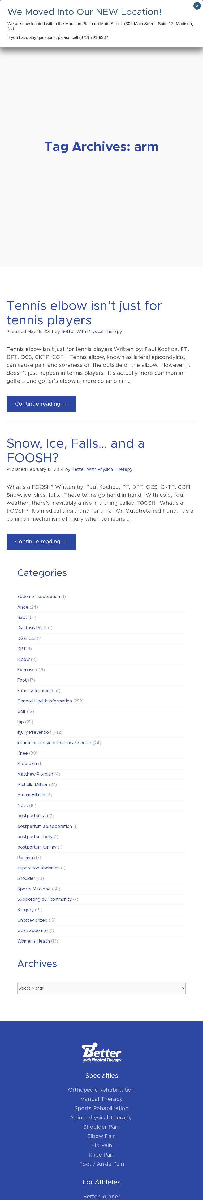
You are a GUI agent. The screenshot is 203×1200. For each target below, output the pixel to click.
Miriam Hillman (31, 795)
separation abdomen (38, 868)
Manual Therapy (101, 1099)
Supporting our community (44, 899)
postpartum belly (35, 837)
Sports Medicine (34, 889)
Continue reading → (45, 406)
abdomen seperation (38, 597)
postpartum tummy (37, 847)
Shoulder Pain (101, 1127)
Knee (22, 753)
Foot (22, 680)
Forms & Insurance (36, 691)
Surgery (25, 910)
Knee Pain (102, 1155)
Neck (22, 805)
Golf (21, 711)
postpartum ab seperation (44, 826)
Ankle (22, 607)
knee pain (27, 764)
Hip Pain (101, 1145)
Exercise (26, 670)
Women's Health (33, 941)
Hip (20, 722)
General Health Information (44, 701)
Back (22, 618)
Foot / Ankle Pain (101, 1164)
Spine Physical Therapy (101, 1117)
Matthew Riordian (35, 774)
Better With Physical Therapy (91, 331)
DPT (21, 649)
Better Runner (101, 1196)
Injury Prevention (34, 732)
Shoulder (26, 878)
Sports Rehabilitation (102, 1108)
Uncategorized (32, 920)
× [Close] (197, 6)
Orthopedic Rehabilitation (101, 1090)
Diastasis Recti (32, 628)
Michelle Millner (32, 785)
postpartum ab (32, 816)
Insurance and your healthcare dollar (54, 743)
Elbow (23, 659)
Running (25, 858)
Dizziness (26, 638)
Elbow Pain (101, 1136)
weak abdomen (32, 931)
